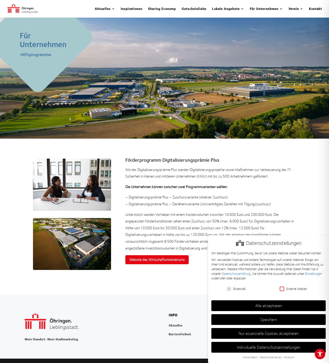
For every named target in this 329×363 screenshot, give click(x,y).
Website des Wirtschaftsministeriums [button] (157, 259)
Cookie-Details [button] (250, 357)
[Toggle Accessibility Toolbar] (320, 354)
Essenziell (236, 289)
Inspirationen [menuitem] (131, 9)
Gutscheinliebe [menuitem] (194, 9)
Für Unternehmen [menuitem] (264, 9)
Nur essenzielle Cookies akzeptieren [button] (268, 333)
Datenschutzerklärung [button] (270, 357)
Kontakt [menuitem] (315, 9)
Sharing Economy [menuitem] (162, 9)
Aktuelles (176, 325)
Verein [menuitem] (294, 9)
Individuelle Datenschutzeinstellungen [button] (268, 347)
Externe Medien (293, 289)
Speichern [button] (268, 319)
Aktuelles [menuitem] (103, 9)
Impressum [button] (289, 357)
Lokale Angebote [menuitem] (226, 9)
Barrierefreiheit (180, 334)
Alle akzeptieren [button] (268, 305)
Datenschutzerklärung (236, 273)
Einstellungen (313, 273)
